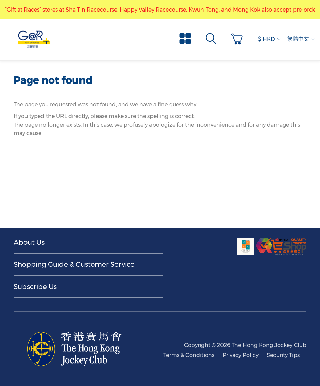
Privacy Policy (241, 355)
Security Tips (283, 355)
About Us (29, 242)
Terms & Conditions (188, 355)
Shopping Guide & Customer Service (74, 264)
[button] (238, 39)
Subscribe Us (35, 286)
